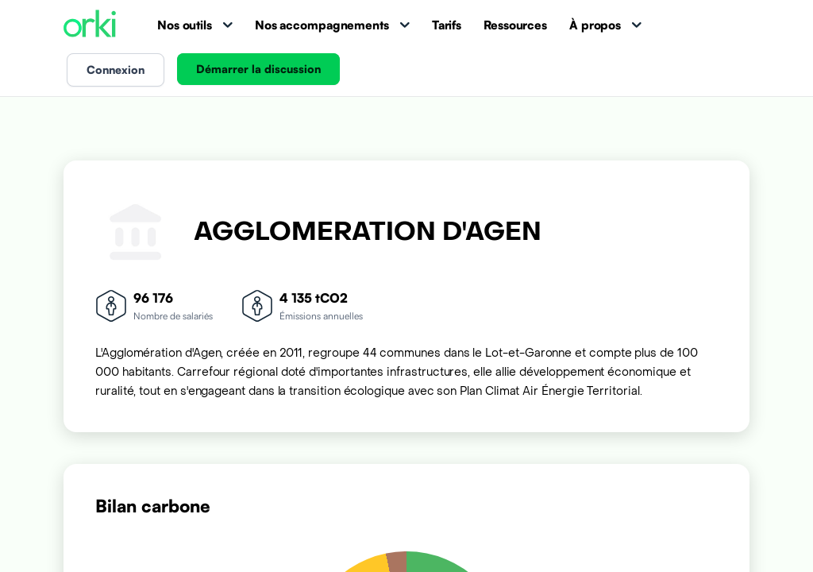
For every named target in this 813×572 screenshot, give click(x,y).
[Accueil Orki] (90, 25)
